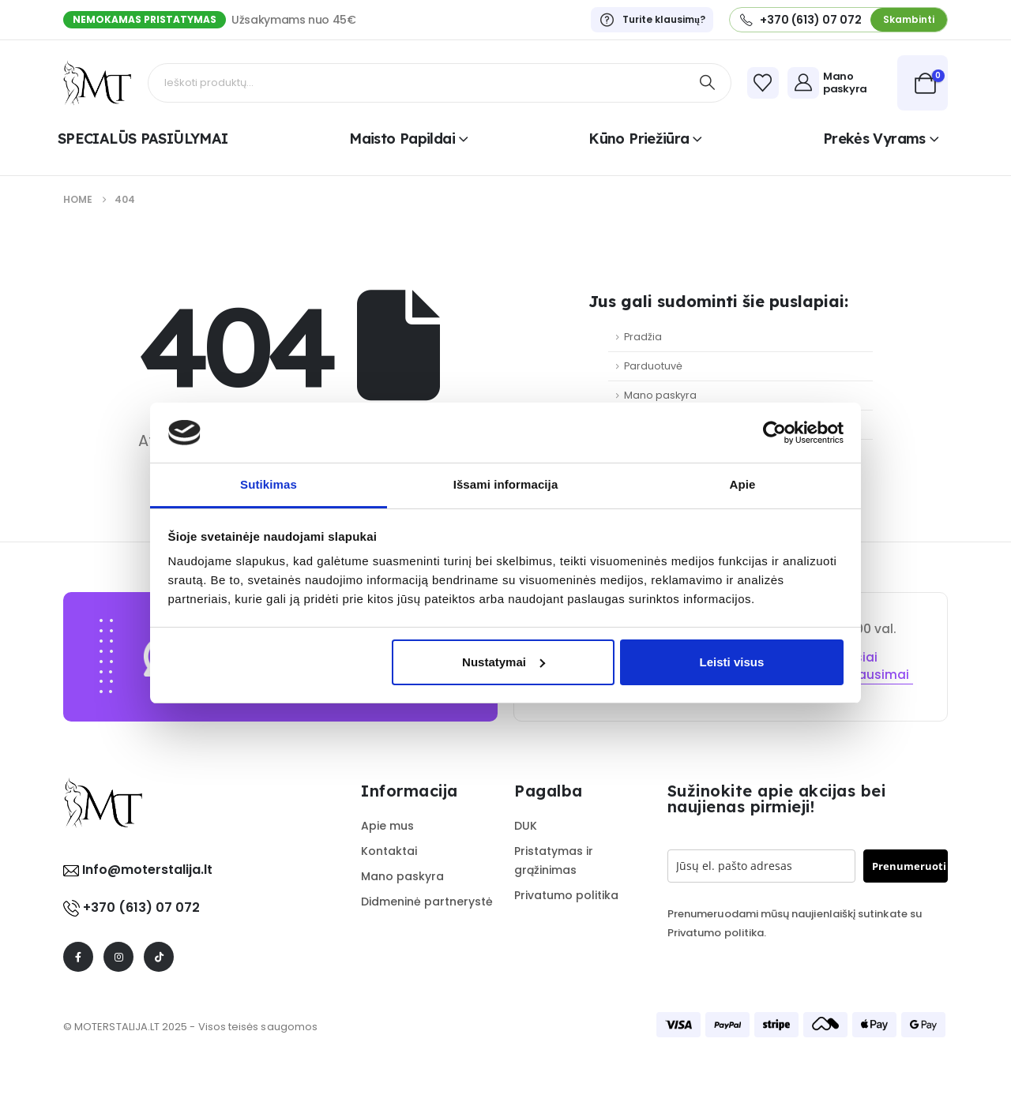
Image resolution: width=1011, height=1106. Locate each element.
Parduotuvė (653, 366)
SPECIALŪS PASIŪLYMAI (142, 138)
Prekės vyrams (874, 138)
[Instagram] (118, 957)
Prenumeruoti (909, 866)
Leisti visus (732, 662)
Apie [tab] (743, 484)
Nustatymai (503, 662)
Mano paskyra (660, 395)
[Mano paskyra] (838, 83)
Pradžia (643, 336)
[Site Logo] (97, 83)
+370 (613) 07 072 (141, 907)
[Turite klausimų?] (652, 19)
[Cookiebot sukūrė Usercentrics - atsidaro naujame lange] (774, 432)
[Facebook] (78, 957)
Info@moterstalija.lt (145, 869)
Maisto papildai (402, 138)
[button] (908, 19)
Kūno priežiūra (638, 138)
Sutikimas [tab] (268, 484)
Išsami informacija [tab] (505, 484)
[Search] (707, 83)
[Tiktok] (159, 957)
